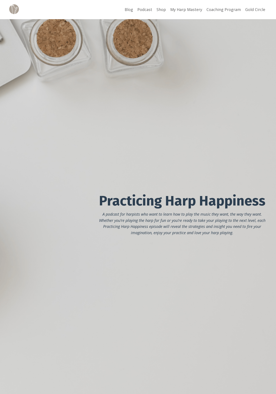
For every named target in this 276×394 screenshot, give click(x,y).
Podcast (144, 9)
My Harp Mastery (186, 9)
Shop (161, 9)
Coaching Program (223, 9)
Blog (129, 9)
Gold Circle (255, 9)
